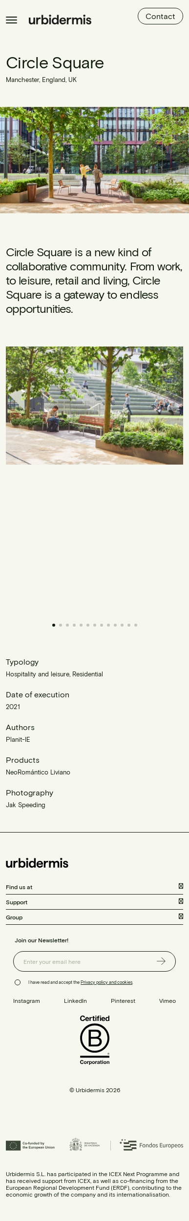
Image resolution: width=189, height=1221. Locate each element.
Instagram (26, 1000)
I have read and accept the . (80, 982)
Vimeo (167, 1000)
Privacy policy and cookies (106, 982)
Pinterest (123, 1000)
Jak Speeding (25, 805)
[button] (139, 479)
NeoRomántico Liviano (38, 772)
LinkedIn (75, 1000)
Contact (160, 15)
